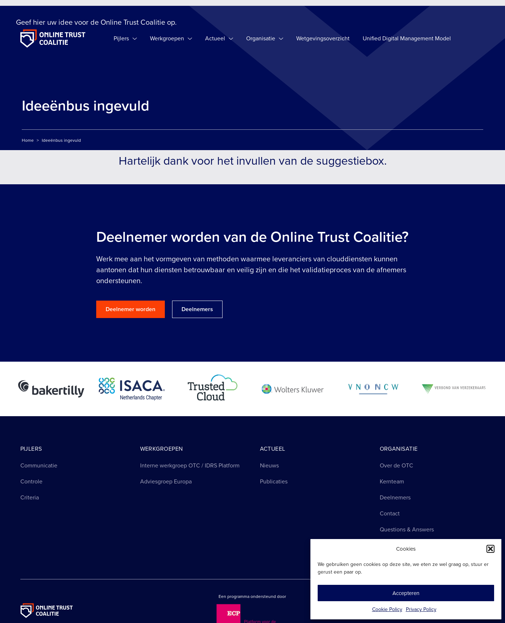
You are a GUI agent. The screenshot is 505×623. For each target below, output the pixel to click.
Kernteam (392, 481)
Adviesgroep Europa (166, 481)
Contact (390, 513)
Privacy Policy (421, 609)
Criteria (29, 497)
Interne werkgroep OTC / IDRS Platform (190, 465)
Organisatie (264, 38)
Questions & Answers (407, 529)
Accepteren (405, 593)
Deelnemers (395, 497)
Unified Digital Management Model (407, 38)
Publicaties (274, 481)
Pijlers (125, 38)
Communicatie (38, 465)
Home (28, 140)
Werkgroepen (171, 38)
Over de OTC (396, 465)
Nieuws (269, 465)
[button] (490, 548)
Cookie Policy (387, 609)
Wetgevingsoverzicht (323, 38)
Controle (31, 481)
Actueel (219, 38)
